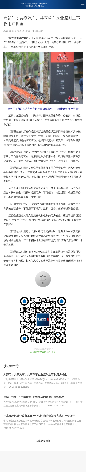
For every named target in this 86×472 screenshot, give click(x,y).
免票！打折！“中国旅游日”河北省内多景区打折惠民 (33, 397)
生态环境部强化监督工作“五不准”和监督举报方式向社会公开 (39, 415)
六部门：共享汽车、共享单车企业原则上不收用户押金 (35, 374)
